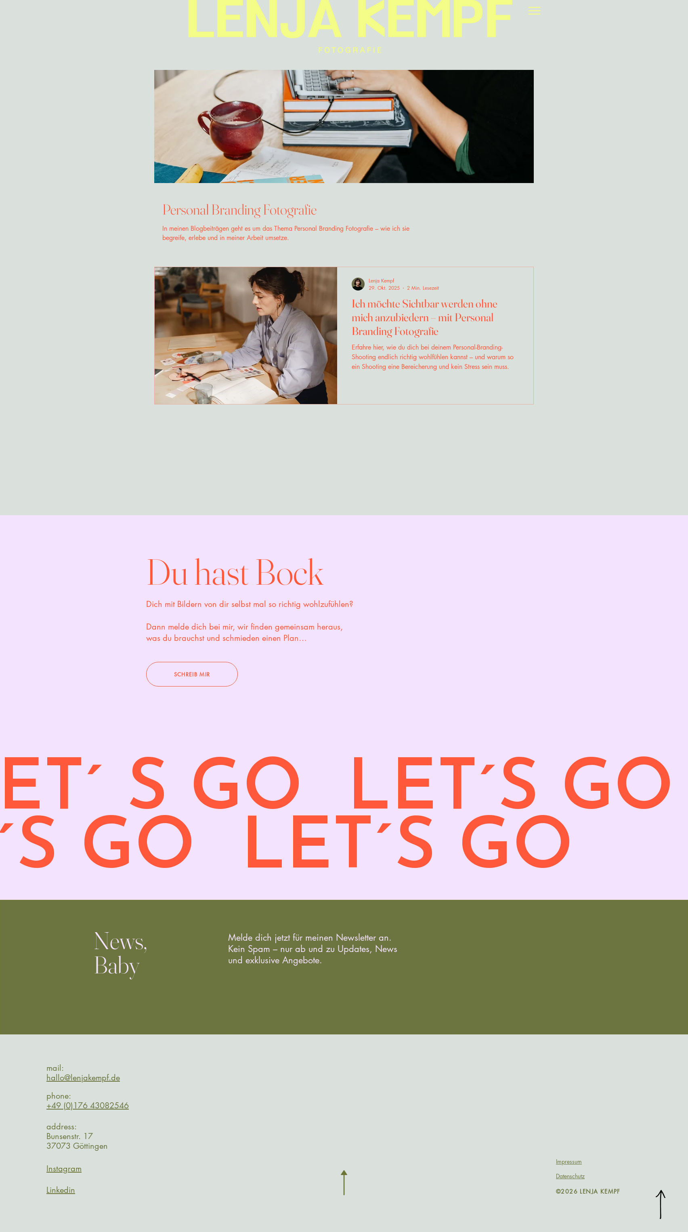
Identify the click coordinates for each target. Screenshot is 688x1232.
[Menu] (534, 10)
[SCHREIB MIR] (192, 674)
